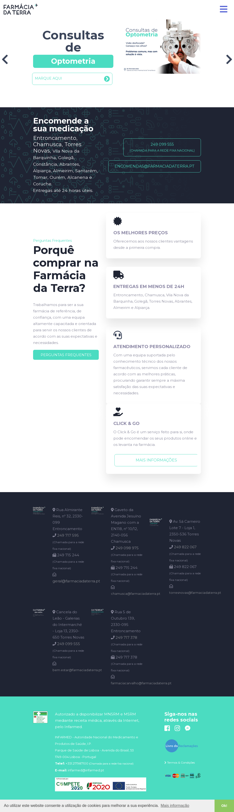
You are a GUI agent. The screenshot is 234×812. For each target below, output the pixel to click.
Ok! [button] (224, 806)
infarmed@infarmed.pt (86, 770)
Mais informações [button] (154, 460)
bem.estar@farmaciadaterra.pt (77, 670)
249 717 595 (68, 535)
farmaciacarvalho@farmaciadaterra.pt (141, 683)
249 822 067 (185, 547)
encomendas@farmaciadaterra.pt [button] (155, 166)
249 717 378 (126, 637)
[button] (73, 79)
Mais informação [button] (175, 805)
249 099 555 (68, 643)
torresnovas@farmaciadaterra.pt (195, 593)
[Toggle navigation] (224, 9)
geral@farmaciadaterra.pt (76, 581)
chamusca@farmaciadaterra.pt (135, 593)
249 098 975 (127, 548)
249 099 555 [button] (162, 147)
